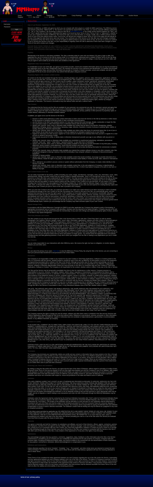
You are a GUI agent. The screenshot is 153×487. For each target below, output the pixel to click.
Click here (56, 251)
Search (39, 15)
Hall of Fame (119, 15)
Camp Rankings (77, 15)
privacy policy (35, 477)
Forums (29, 15)
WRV (98, 15)
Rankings (49, 15)
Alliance (89, 15)
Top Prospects (62, 15)
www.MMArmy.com (77, 31)
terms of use (25, 477)
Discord (107, 15)
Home (20, 15)
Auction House (133, 15)
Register (20, 17)
